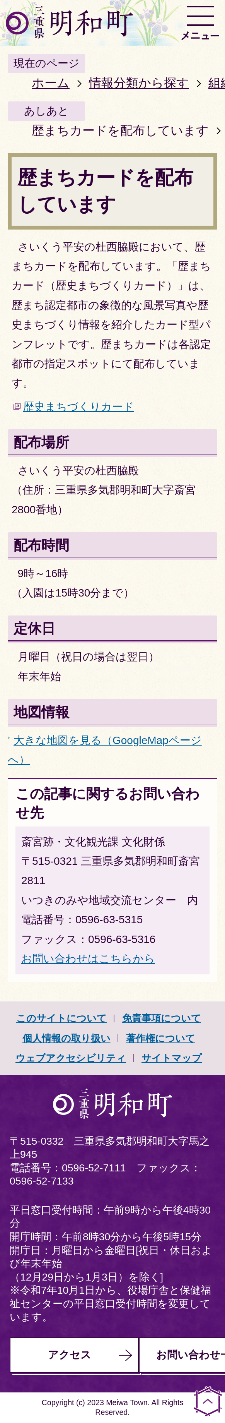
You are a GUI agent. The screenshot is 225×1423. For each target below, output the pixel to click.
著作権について (160, 1038)
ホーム (51, 83)
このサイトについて (61, 1018)
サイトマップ (171, 1058)
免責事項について (161, 1018)
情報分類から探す (139, 83)
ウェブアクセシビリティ (70, 1058)
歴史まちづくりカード (78, 407)
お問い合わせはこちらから (88, 959)
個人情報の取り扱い (66, 1038)
